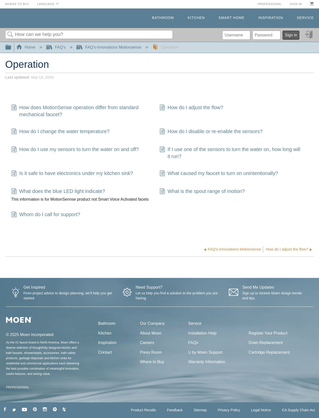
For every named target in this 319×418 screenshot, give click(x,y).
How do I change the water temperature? (60, 132)
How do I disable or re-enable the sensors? (211, 132)
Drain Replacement (266, 342)
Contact (105, 352)
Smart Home (231, 18)
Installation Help (202, 333)
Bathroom (163, 18)
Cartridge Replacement (269, 352)
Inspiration (270, 18)
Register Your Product (268, 333)
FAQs (193, 342)
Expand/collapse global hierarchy (11, 47)
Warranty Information (206, 362)
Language (45, 3)
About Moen (150, 333)
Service (305, 18)
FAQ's (56, 47)
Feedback (175, 410)
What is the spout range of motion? (202, 192)
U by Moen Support (205, 352)
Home (26, 47)
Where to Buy (17, 3)
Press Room (151, 352)
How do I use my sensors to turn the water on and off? (75, 150)
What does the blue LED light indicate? (58, 192)
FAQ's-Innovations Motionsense (109, 47)
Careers (147, 342)
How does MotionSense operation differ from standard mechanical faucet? (75, 111)
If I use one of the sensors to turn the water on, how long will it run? (230, 153)
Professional (270, 3)
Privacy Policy (229, 410)
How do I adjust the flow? (191, 108)
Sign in (296, 3)
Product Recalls (143, 410)
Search (10, 34)
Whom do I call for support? (45, 215)
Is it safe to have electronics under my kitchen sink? (72, 174)
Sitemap (200, 410)
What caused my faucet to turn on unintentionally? (219, 174)
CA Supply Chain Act (298, 410)
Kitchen (196, 18)
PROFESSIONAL (17, 387)
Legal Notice (261, 410)
